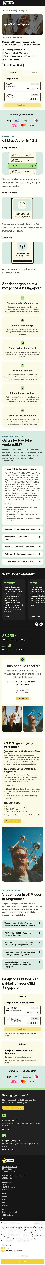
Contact (5, 1202)
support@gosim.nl (8, 1171)
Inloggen (6, 1129)
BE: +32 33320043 (22, 692)
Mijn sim (5, 1205)
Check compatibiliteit (13, 65)
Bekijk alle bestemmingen (13, 1108)
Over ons (5, 1199)
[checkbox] (6, 1245)
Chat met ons (22, 698)
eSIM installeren (7, 1215)
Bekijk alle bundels (12, 821)
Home (4, 11)
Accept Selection (22, 1256)
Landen (4, 1196)
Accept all (22, 1261)
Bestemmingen (14, 11)
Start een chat (8, 1150)
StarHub (22, 779)
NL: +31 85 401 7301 (24, 690)
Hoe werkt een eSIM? (9, 1212)
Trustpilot (19, 37)
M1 (29, 779)
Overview (39, 1223)
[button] (36, 624)
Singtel (16, 779)
